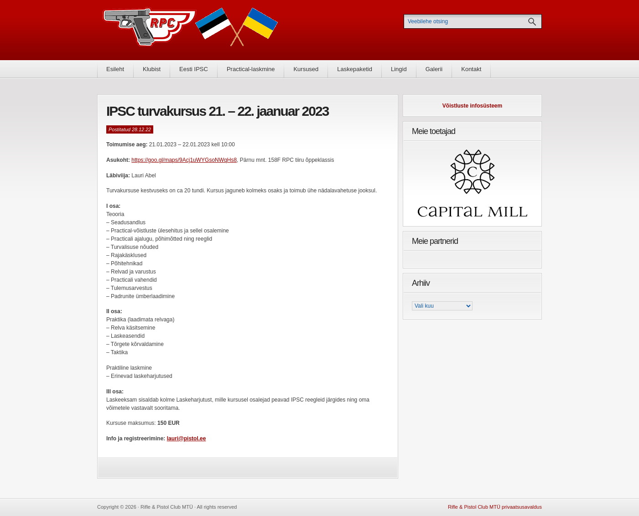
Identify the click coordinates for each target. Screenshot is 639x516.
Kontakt (471, 69)
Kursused (305, 69)
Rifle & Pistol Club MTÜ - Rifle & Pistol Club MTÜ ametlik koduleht (190, 30)
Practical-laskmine (251, 69)
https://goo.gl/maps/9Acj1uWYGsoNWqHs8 (184, 160)
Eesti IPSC (193, 69)
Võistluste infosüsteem (472, 106)
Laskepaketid (354, 69)
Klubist (152, 69)
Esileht (115, 69)
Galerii (434, 69)
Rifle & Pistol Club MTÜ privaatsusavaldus (495, 507)
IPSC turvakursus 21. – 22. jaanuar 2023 (217, 111)
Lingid (399, 69)
